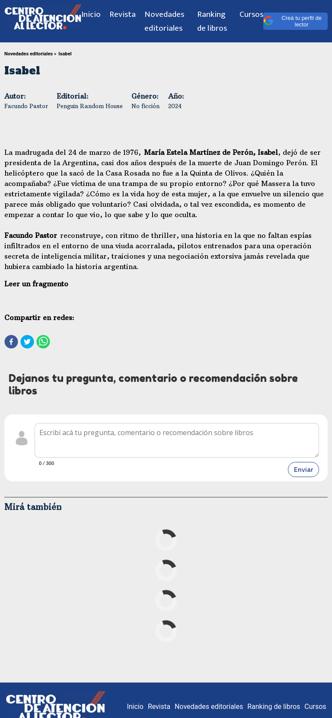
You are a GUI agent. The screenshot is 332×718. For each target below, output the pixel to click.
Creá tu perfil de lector (292, 21)
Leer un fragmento (36, 283)
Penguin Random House (90, 106)
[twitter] (27, 342)
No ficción (145, 106)
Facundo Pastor (26, 106)
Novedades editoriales (164, 21)
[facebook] (11, 342)
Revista (122, 14)
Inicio (91, 14)
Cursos (251, 14)
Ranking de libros (212, 21)
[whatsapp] (43, 342)
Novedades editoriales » (30, 54)
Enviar (303, 469)
